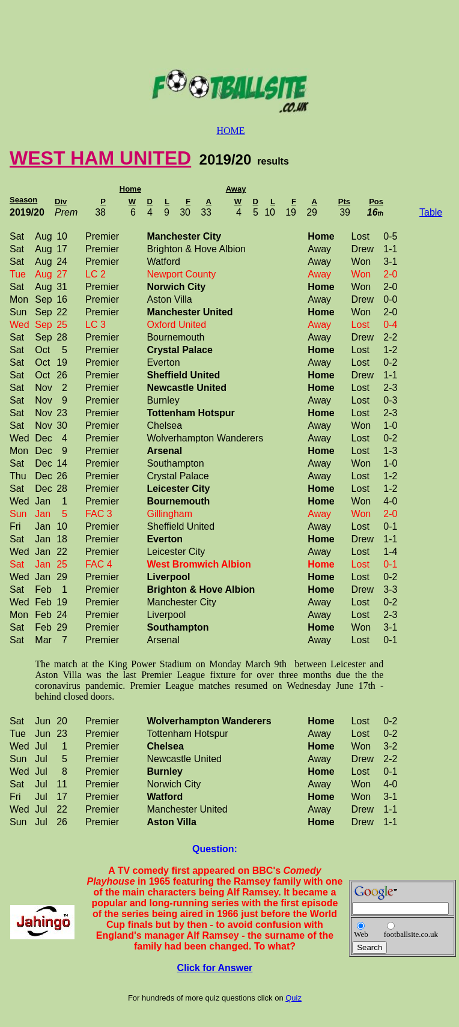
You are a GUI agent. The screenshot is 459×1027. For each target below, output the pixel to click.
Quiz (293, 997)
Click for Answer (215, 968)
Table (430, 212)
